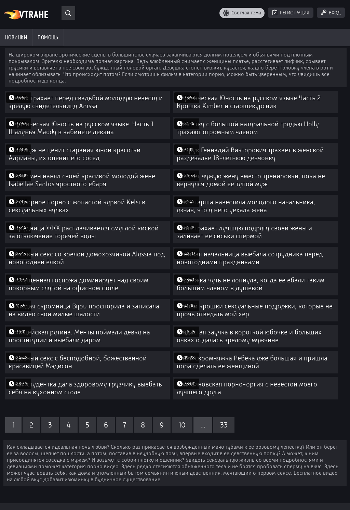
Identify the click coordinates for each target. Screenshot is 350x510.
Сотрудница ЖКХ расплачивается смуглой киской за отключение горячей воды (84, 232)
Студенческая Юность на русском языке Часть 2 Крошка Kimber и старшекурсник (249, 102)
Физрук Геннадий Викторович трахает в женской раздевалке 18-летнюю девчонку (250, 154)
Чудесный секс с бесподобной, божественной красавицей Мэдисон (78, 362)
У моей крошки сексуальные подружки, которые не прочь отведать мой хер (255, 310)
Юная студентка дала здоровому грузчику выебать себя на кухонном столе (85, 388)
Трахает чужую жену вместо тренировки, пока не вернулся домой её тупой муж (251, 180)
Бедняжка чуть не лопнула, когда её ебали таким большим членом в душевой (250, 284)
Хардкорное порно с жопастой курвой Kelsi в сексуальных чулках (77, 206)
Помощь (48, 37)
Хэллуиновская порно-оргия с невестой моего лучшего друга (247, 388)
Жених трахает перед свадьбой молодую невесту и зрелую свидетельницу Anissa (86, 102)
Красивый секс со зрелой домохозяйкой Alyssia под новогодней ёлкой (87, 258)
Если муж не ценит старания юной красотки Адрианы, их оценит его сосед (74, 154)
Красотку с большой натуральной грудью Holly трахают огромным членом (248, 128)
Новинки (16, 37)
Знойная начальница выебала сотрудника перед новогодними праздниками (250, 258)
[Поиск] (68, 13)
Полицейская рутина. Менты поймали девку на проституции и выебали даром (79, 336)
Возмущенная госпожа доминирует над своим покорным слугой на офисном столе (78, 284)
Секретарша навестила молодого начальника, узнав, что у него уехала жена (246, 206)
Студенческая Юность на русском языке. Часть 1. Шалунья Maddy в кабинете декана (82, 128)
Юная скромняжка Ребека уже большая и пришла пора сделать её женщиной (252, 362)
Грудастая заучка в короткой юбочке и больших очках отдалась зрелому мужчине (249, 336)
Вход (335, 12)
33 (224, 425)
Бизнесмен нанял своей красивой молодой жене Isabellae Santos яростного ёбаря (82, 180)
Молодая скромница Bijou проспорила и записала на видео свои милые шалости (84, 310)
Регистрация (294, 12)
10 (182, 425)
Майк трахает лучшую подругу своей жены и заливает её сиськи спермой (244, 232)
